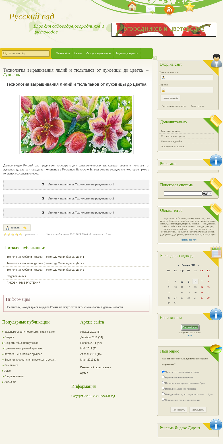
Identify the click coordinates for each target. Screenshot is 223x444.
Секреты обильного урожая (21, 342)
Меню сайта (63, 53)
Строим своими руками (173, 136)
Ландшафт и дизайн (171, 141)
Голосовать (179, 409)
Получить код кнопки (190, 332)
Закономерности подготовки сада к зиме (29, 331)
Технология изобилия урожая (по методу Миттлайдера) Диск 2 (45, 263)
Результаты (198, 409)
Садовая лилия (16, 276)
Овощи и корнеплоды (98, 53)
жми (190, 335)
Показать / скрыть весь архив (95, 370)
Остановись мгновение (173, 146)
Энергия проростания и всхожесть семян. (30, 359)
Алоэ (7, 370)
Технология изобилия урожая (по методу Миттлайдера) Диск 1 (45, 256)
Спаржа (9, 337)
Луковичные (12, 75)
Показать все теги (188, 239)
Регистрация (197, 106)
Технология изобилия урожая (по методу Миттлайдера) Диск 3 (45, 269)
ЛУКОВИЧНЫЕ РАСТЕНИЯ (23, 282)
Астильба (10, 382)
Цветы (78, 53)
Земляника (11, 365)
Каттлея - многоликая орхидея (23, 354)
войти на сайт (170, 98)
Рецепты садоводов (171, 131)
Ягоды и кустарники (127, 53)
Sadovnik (15, 227)
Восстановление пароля (174, 106)
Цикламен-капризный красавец (23, 348)
